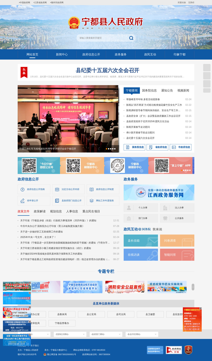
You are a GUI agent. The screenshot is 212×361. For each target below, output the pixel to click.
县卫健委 (150, 314)
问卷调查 (170, 240)
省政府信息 (161, 147)
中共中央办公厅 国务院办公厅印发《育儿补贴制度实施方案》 (52, 227)
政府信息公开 (28, 179)
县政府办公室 (32, 314)
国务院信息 (149, 90)
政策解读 (40, 212)
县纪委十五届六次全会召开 (107, 70)
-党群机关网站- (62, 334)
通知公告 (167, 90)
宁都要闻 (132, 90)
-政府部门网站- (98, 334)
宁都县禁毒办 (62, 323)
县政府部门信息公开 (72, 201)
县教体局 (62, 314)
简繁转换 (182, 2)
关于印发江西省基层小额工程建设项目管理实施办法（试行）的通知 (55, 249)
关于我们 (35, 345)
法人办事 (179, 207)
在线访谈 (134, 254)
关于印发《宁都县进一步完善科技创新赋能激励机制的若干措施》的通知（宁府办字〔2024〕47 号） (65, 243)
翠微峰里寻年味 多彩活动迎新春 (143, 99)
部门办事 (143, 218)
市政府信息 (184, 147)
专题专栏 (106, 271)
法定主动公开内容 (71, 189)
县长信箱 (134, 240)
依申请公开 (33, 201)
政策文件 (23, 212)
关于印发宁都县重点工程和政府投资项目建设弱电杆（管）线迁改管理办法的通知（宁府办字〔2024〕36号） (65, 260)
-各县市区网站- (134, 334)
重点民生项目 (91, 212)
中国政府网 (26, 2)
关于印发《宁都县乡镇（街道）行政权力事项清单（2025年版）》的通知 (58, 221)
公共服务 (179, 218)
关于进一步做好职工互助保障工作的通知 (41, 232)
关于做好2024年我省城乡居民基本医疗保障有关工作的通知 (51, 254)
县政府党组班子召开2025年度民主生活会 (147, 121)
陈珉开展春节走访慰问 (138, 127)
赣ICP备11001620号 (27, 354)
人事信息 (72, 212)
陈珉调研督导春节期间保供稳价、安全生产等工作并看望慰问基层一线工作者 (154, 110)
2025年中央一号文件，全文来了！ (38, 238)
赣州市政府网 (60, 2)
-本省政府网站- (26, 334)
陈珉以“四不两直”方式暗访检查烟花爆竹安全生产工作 (154, 105)
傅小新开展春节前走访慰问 (140, 132)
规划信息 (56, 212)
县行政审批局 (32, 323)
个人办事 (143, 207)
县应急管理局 (180, 314)
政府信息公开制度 (105, 189)
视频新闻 (183, 90)
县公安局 (91, 314)
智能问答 (170, 254)
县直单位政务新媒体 (106, 303)
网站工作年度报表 (105, 201)
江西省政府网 (42, 2)
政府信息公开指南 (36, 189)
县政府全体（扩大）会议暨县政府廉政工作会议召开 (153, 116)
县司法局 (121, 314)
